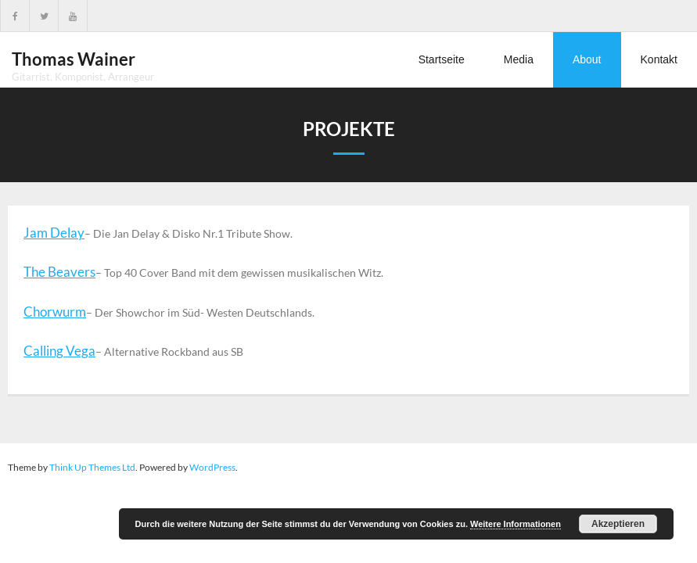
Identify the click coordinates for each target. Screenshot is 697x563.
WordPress (212, 467)
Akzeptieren (618, 523)
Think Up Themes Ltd (92, 467)
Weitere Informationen (515, 524)
